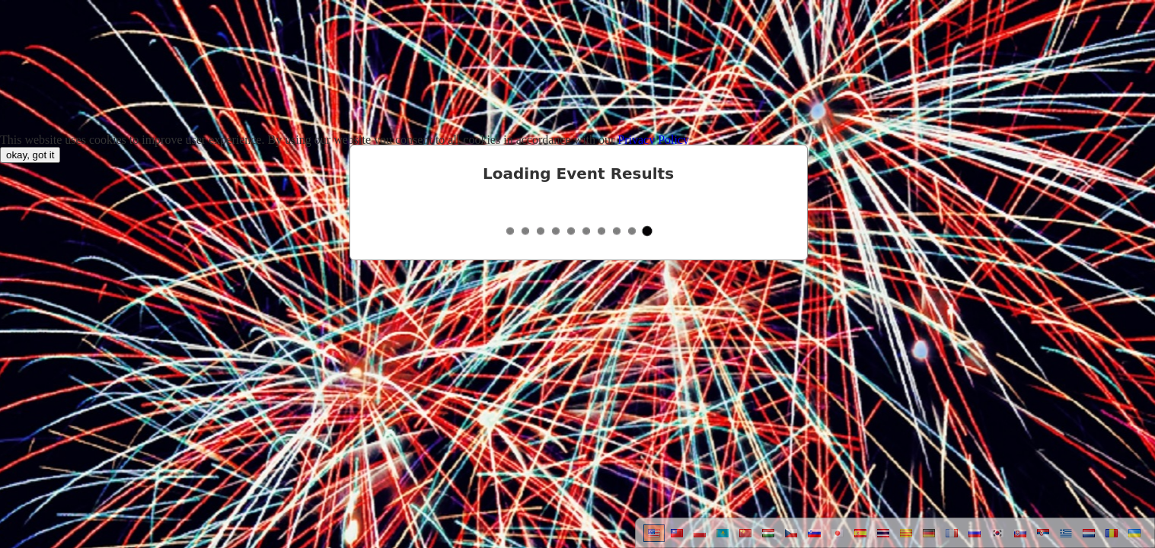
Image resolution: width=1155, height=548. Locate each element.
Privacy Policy (653, 139)
